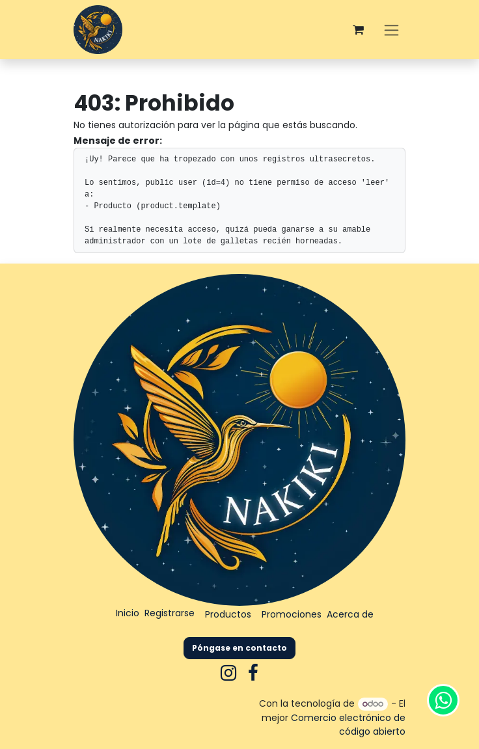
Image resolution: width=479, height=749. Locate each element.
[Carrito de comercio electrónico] (358, 30)
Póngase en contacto (239, 647)
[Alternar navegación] (391, 29)
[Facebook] (253, 673)
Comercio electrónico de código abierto (348, 724)
